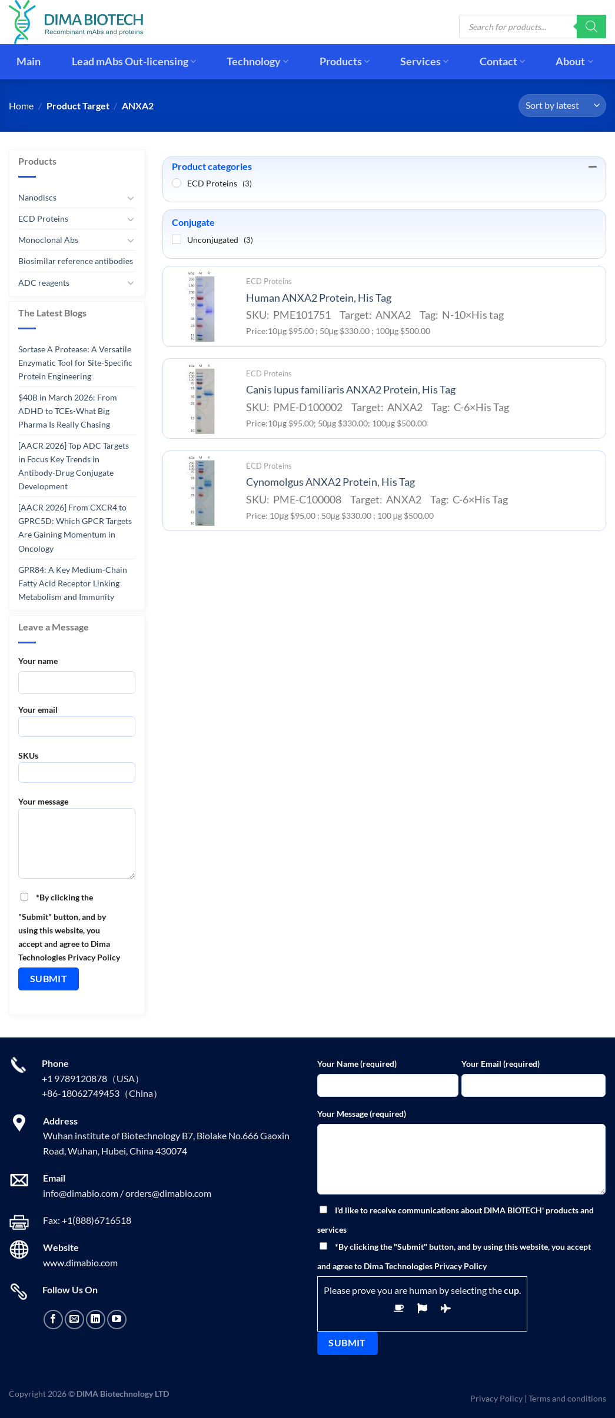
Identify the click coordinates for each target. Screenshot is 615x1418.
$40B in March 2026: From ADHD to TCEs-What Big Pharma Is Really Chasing (67, 410)
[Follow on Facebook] (53, 1319)
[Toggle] (131, 198)
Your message (76, 841)
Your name (38, 661)
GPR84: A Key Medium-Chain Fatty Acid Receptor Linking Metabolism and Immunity (72, 582)
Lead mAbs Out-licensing (134, 61)
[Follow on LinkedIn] (95, 1319)
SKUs (76, 770)
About (574, 61)
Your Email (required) (500, 1064)
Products (345, 61)
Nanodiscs (37, 197)
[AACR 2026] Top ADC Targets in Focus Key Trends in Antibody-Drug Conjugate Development (73, 466)
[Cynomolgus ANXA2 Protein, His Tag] (201, 490)
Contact (502, 61)
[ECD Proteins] (176, 183)
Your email (76, 725)
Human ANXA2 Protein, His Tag (318, 298)
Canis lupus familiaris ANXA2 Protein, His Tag (351, 389)
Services (424, 61)
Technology (257, 61)
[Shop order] (562, 105)
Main (28, 61)
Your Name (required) (357, 1064)
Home (21, 105)
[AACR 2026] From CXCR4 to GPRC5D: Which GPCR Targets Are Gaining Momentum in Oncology (75, 527)
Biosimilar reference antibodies (75, 261)
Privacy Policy (496, 1398)
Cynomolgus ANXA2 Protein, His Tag (330, 482)
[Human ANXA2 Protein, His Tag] (201, 306)
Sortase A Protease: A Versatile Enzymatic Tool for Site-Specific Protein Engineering (75, 362)
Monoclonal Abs (48, 240)
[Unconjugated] (176, 239)
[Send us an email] (74, 1319)
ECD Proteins (43, 218)
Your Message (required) (361, 1114)
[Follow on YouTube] (117, 1319)
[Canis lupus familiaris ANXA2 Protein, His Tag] (201, 398)
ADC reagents (43, 282)
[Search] (591, 26)
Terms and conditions (567, 1398)
